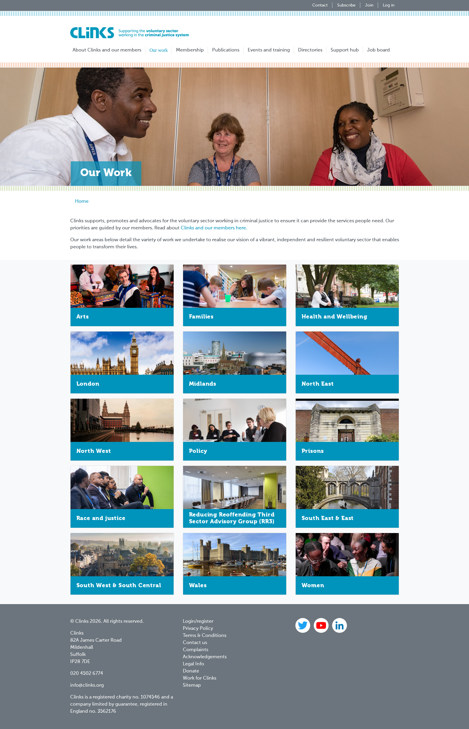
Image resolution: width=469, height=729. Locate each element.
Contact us (195, 643)
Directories (310, 50)
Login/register (198, 621)
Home (82, 201)
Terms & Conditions (204, 635)
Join (369, 5)
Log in (388, 5)
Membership (190, 50)
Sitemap (192, 685)
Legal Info (193, 664)
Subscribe (346, 5)
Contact (320, 5)
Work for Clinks (199, 678)
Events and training (269, 50)
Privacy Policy (198, 628)
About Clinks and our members (107, 50)
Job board (378, 50)
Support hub (345, 50)
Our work (159, 50)
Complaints (195, 650)
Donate (191, 671)
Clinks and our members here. (214, 228)
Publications (225, 50)
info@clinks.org (87, 685)
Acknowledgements (205, 657)
